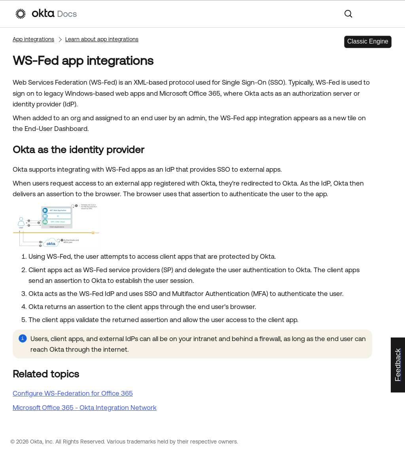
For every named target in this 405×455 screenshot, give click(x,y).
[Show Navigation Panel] (386, 14)
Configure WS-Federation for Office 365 (73, 393)
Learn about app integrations (101, 39)
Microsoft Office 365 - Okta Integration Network (85, 407)
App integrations (33, 39)
